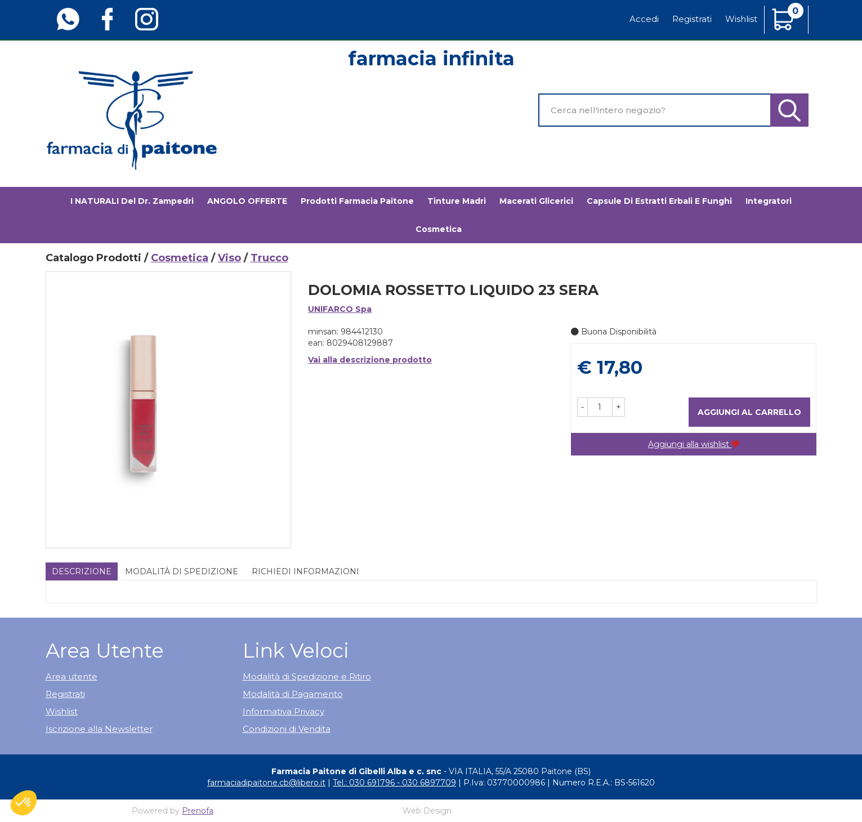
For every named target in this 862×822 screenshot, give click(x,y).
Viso (229, 258)
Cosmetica (179, 258)
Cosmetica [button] (439, 229)
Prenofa (197, 811)
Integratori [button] (768, 201)
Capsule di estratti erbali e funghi (659, 201)
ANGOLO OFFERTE (247, 201)
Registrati (692, 19)
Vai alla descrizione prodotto (370, 360)
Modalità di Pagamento (293, 694)
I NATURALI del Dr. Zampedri (132, 201)
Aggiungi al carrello (749, 412)
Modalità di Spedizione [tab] (181, 571)
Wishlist (741, 19)
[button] (582, 407)
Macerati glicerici (536, 201)
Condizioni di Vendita (286, 728)
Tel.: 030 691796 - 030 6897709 (394, 783)
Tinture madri (456, 201)
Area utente (71, 676)
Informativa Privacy (283, 711)
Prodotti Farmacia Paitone (357, 201)
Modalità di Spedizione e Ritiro (307, 676)
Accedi (644, 19)
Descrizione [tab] (81, 571)
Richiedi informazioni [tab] (305, 571)
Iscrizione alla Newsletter (99, 728)
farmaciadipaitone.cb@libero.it (266, 783)
